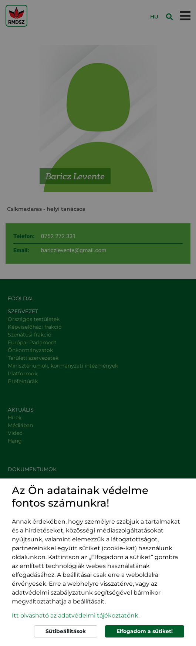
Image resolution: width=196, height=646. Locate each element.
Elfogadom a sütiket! (144, 631)
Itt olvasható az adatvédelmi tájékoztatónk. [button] (75, 615)
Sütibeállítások (65, 631)
